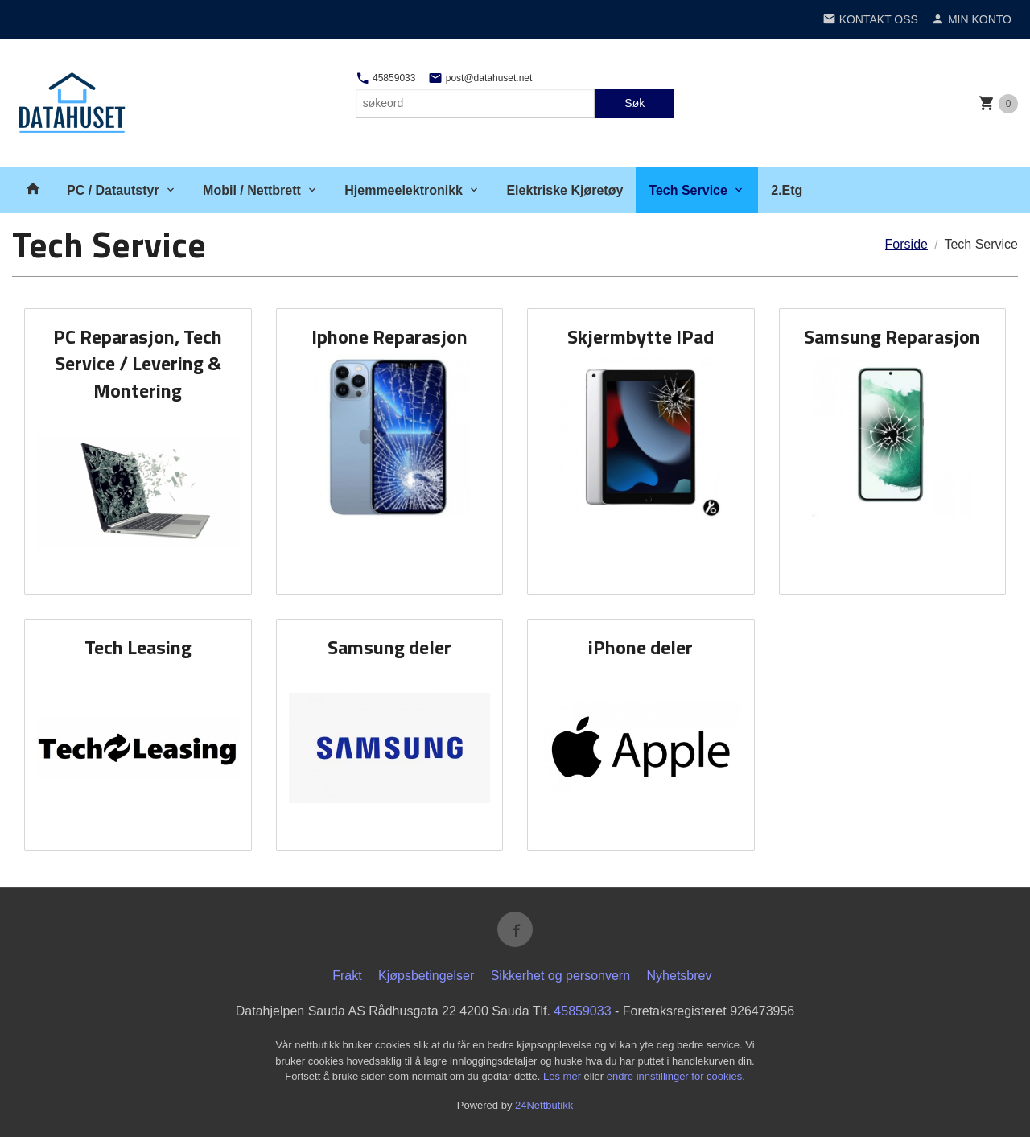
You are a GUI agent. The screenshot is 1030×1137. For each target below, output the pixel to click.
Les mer (563, 1076)
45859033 (386, 78)
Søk (634, 103)
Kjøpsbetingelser (426, 976)
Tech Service (688, 190)
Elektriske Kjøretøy (564, 190)
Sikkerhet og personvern (560, 976)
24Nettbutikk (544, 1105)
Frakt (346, 976)
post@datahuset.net (480, 78)
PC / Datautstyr (113, 190)
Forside (906, 244)
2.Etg (786, 190)
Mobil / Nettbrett (252, 190)
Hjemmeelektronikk (403, 190)
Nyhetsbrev (679, 976)
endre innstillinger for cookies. (676, 1076)
